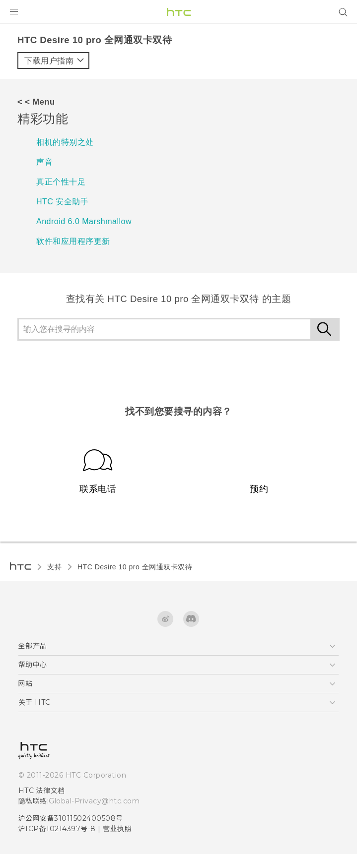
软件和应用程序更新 (73, 241)
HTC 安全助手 (62, 201)
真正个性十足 (60, 182)
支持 (54, 567)
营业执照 (117, 828)
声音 (44, 162)
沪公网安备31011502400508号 (70, 818)
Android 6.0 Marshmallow (84, 221)
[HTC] (179, 12)
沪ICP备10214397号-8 (57, 828)
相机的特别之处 (65, 142)
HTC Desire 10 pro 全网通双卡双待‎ (134, 567)
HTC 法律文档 (41, 790)
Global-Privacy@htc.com (94, 800)
